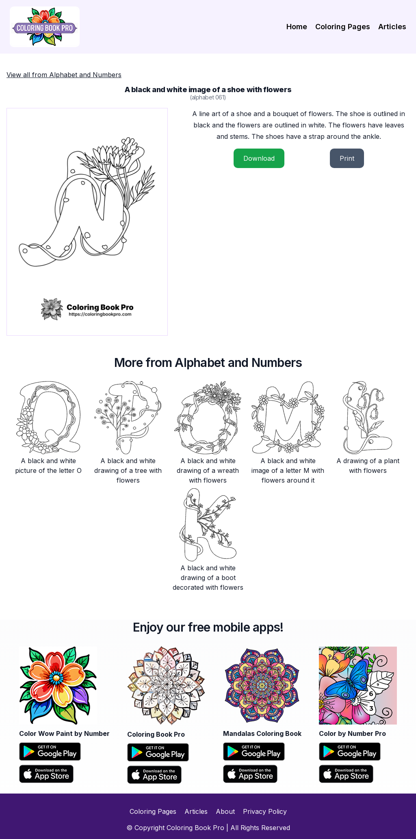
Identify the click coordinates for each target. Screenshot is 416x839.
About (225, 811)
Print (347, 158)
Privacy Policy (265, 811)
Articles (392, 26)
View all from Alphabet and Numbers (63, 75)
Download (259, 158)
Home (296, 26)
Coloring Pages (342, 26)
